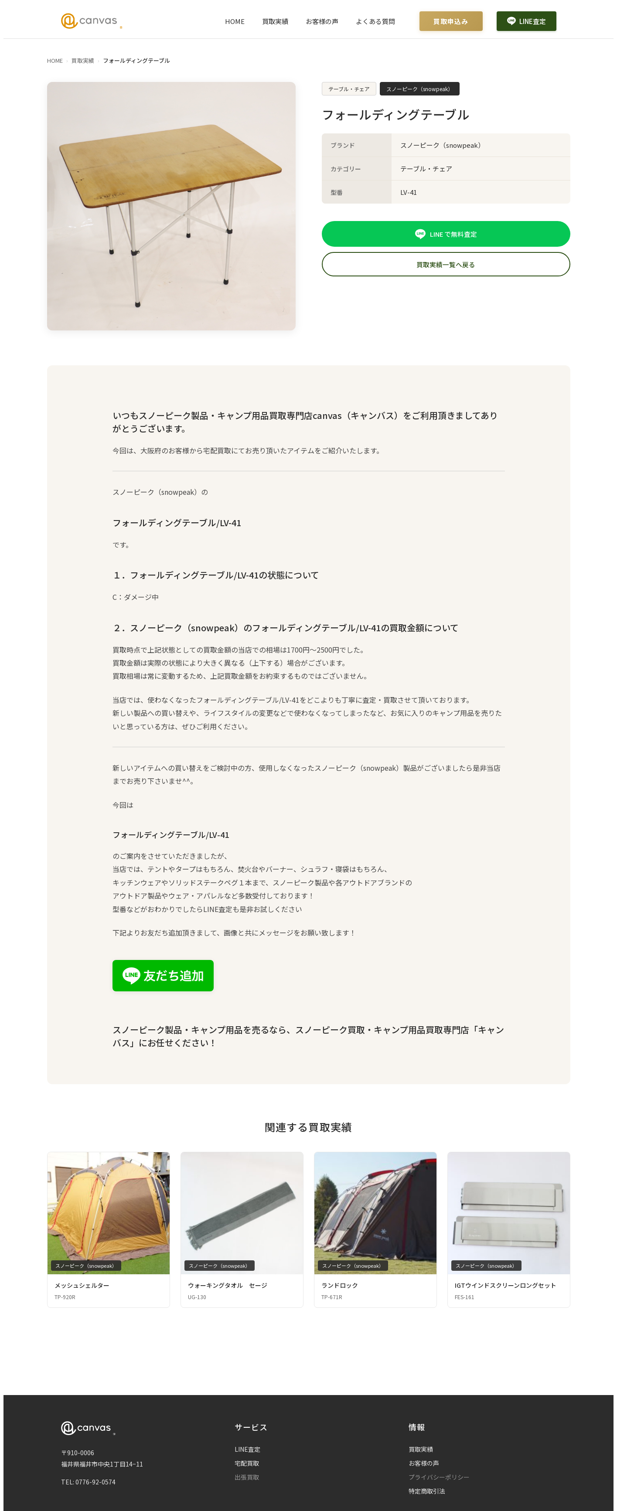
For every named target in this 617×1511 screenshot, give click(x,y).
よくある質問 (375, 21)
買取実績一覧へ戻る (445, 264)
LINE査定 (526, 21)
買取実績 (275, 21)
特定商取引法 (427, 1491)
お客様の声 (322, 21)
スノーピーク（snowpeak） (419, 88)
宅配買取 (247, 1463)
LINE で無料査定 (446, 234)
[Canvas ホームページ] (92, 21)
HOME (235, 21)
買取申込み (451, 21)
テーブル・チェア (349, 88)
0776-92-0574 (95, 1481)
